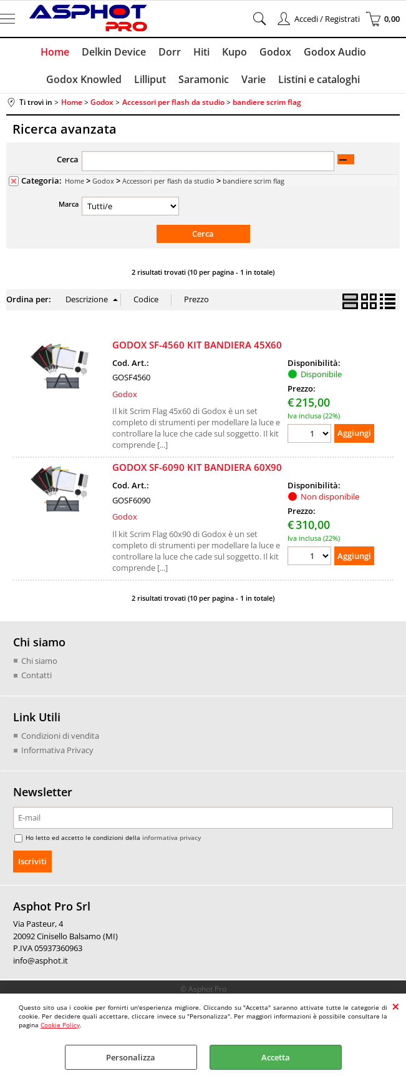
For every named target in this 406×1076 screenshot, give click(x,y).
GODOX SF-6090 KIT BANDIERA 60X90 (197, 467)
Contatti (36, 675)
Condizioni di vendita (60, 735)
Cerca (68, 159)
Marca (69, 204)
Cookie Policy (60, 1024)
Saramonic (203, 79)
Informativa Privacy (57, 750)
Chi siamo (39, 660)
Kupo (234, 52)
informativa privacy (171, 837)
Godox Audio (335, 52)
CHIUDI (396, 1006)
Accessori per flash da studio (168, 180)
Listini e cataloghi (319, 79)
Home (55, 52)
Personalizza (130, 1057)
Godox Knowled (84, 79)
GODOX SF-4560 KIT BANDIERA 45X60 (197, 344)
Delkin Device (114, 52)
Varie (253, 79)
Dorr (169, 52)
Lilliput (150, 79)
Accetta (275, 1057)
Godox (275, 52)
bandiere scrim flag (253, 180)
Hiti (201, 52)
